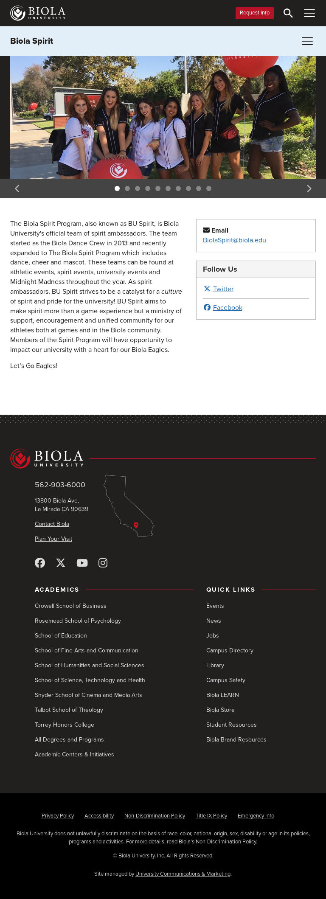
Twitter (218, 289)
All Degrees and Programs (69, 739)
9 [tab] (199, 188)
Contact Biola (52, 524)
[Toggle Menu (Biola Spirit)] (307, 41)
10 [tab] (209, 188)
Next (308, 188)
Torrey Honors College (64, 724)
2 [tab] (127, 188)
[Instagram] (102, 563)
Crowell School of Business (71, 606)
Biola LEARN (222, 695)
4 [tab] (148, 188)
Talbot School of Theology (69, 710)
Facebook (222, 307)
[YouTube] (82, 563)
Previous (17, 188)
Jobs (212, 635)
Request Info (255, 12)
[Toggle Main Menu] (309, 13)
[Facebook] (40, 563)
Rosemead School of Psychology (78, 620)
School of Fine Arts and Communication (86, 650)
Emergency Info (256, 815)
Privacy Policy (58, 815)
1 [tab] (117, 188)
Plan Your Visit (53, 538)
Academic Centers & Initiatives (74, 754)
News (213, 620)
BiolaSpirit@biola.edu (234, 240)
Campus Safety (225, 680)
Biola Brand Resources (236, 739)
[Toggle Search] (288, 13)
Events (215, 606)
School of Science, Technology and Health (90, 680)
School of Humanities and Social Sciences (89, 665)
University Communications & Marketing (182, 874)
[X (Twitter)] (61, 563)
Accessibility (99, 815)
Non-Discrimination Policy (154, 815)
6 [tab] (168, 188)
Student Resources (231, 724)
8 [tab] (188, 188)
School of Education (61, 635)
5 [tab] (158, 188)
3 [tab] (137, 188)
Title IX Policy (211, 815)
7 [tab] (178, 188)
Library (215, 665)
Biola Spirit (31, 41)
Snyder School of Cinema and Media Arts (88, 695)
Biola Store (220, 710)
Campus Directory (229, 650)
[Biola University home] (37, 13)
